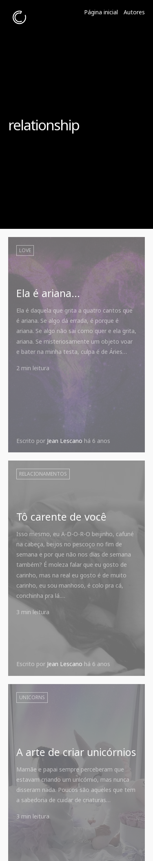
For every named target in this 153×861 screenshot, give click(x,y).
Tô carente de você (61, 516)
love (25, 250)
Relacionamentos (43, 473)
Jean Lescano (64, 441)
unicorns (32, 697)
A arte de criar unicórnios (76, 752)
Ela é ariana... (48, 293)
